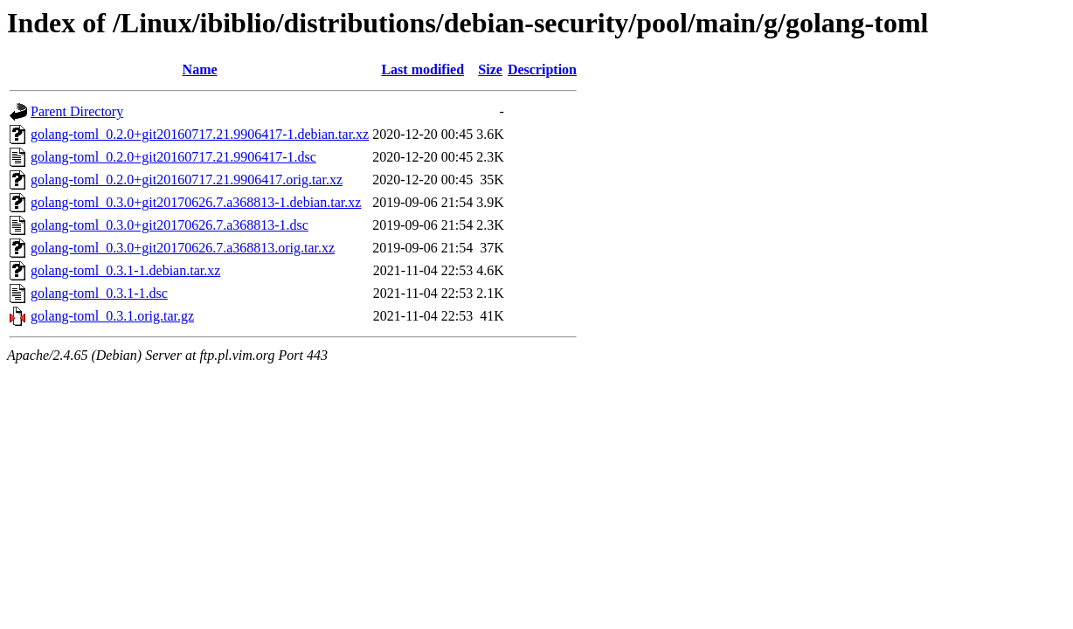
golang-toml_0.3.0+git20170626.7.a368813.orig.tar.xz (183, 247)
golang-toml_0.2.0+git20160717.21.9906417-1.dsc (173, 156)
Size (490, 69)
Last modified (422, 69)
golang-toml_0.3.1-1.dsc (99, 293)
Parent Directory (77, 111)
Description (542, 69)
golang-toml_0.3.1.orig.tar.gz (112, 315)
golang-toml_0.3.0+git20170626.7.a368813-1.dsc (169, 225)
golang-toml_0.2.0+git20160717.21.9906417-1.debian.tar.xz (200, 134)
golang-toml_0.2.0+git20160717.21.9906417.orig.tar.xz (187, 179)
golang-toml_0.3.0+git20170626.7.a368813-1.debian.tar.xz (196, 202)
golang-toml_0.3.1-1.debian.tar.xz (125, 270)
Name (200, 69)
